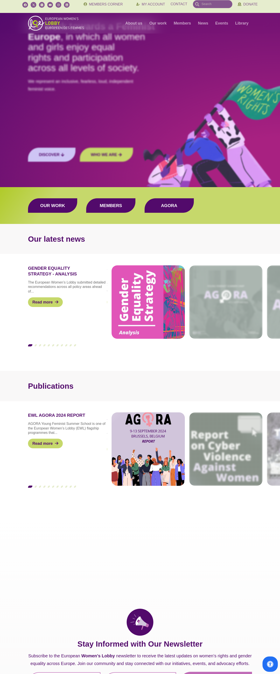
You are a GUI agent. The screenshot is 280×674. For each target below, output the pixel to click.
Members (182, 23)
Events (221, 23)
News (203, 23)
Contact (179, 6)
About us (133, 23)
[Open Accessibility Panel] (270, 664)
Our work (158, 23)
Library (241, 23)
